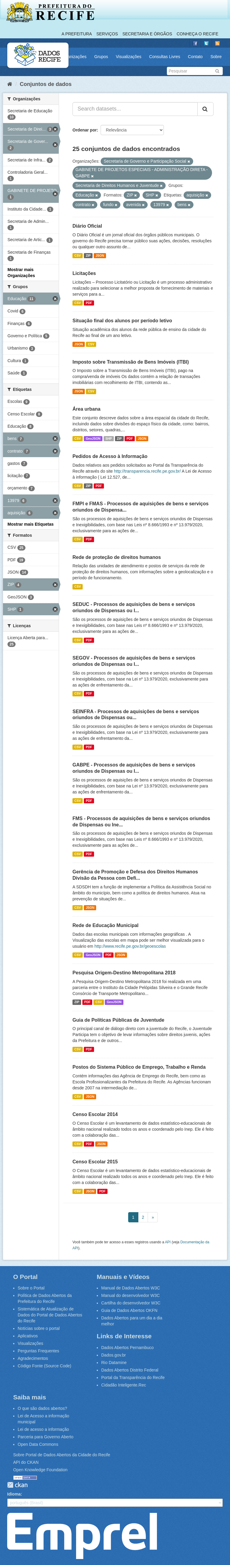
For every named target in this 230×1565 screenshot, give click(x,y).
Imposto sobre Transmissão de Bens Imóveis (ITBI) (130, 362)
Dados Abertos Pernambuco (127, 1347)
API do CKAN (26, 1462)
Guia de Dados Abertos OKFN (129, 1310)
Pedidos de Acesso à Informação (109, 456)
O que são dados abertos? (42, 1408)
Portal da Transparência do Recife (133, 1377)
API (168, 1242)
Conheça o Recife (197, 33)
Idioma (14, 1494)
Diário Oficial (87, 226)
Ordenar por (84, 130)
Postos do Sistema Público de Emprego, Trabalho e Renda (139, 1067)
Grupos (101, 56)
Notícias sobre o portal (39, 1328)
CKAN (17, 1485)
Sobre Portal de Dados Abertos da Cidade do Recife (61, 1454)
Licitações (84, 273)
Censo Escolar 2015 (95, 1161)
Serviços (107, 33)
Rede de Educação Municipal (105, 925)
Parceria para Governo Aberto (45, 1436)
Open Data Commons (38, 1444)
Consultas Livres (164, 56)
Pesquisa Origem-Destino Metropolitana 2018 (123, 972)
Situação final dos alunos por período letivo (122, 320)
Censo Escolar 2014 (95, 1114)
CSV (77, 255)
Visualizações (128, 56)
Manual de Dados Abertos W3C (130, 1288)
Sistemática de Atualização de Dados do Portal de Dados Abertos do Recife (50, 1315)
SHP (108, 438)
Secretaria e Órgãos (147, 33)
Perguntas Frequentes (38, 1350)
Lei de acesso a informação (43, 1429)
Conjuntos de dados (46, 84)
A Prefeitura (77, 33)
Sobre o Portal (31, 1288)
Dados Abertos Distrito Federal (129, 1370)
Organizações (73, 56)
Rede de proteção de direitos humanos (116, 557)
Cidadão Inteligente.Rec (123, 1385)
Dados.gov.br (113, 1355)
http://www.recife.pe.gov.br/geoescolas (130, 946)
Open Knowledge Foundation (40, 1469)
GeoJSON (93, 438)
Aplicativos (28, 1335)
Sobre (216, 56)
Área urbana (86, 409)
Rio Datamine (114, 1362)
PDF (89, 303)
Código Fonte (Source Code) (44, 1365)
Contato (195, 56)
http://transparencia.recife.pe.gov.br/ (147, 471)
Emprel (82, 1536)
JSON (100, 255)
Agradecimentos (33, 1358)
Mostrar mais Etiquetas (30, 524)
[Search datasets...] (135, 109)
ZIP (88, 255)
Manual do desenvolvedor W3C (130, 1295)
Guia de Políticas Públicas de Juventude (118, 1020)
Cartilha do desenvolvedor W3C (131, 1303)
